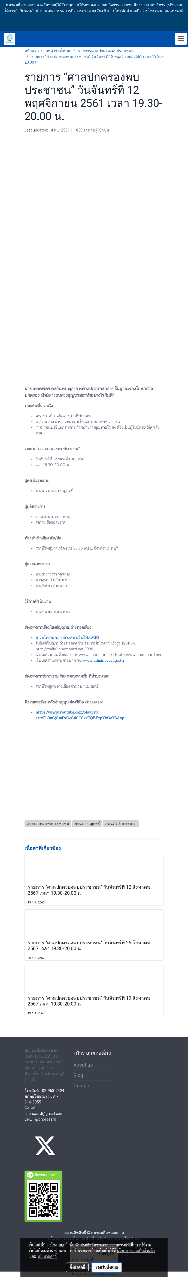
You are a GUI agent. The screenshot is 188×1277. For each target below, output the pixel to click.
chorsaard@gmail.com (44, 1113)
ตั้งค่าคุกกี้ (77, 1267)
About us (83, 1065)
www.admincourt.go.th (103, 660)
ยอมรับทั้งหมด (106, 1267)
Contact (82, 1085)
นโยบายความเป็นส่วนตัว (136, 1250)
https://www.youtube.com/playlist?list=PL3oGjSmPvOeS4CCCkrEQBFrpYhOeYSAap (79, 715)
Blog (78, 1075)
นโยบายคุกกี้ (47, 1256)
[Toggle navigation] (181, 39)
